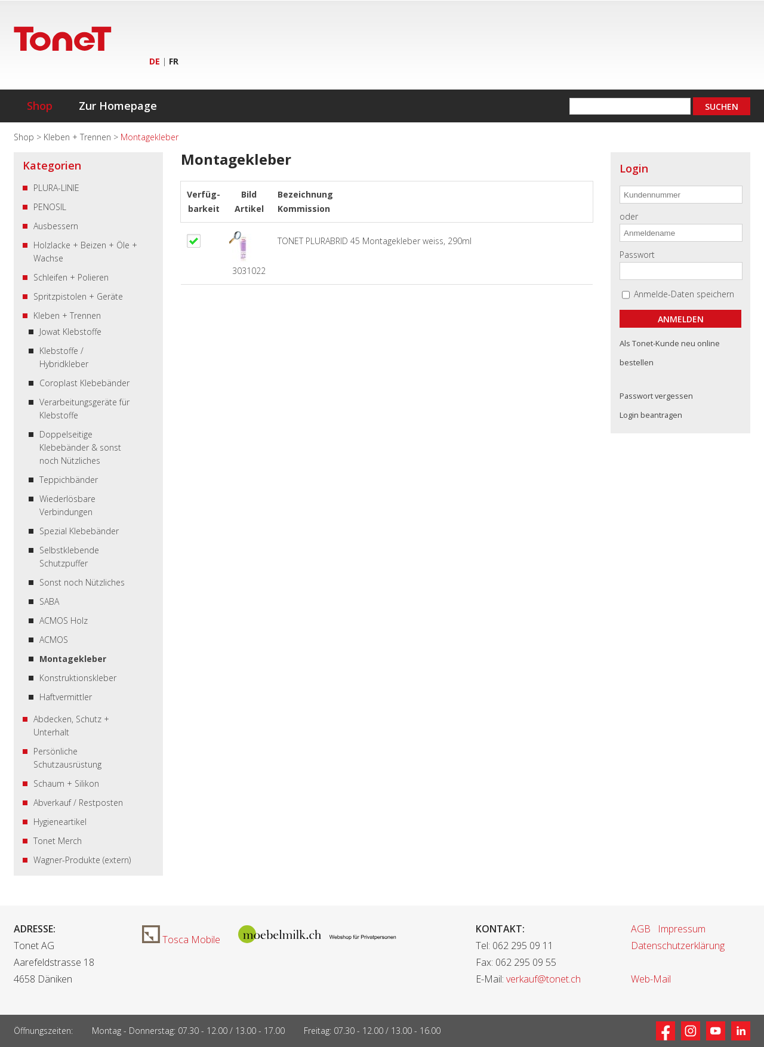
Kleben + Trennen (78, 137)
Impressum (682, 928)
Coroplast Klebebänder (84, 383)
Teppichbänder (68, 479)
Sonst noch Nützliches (82, 582)
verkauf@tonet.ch (543, 979)
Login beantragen (651, 414)
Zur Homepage (118, 105)
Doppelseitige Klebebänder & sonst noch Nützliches (80, 447)
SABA (49, 601)
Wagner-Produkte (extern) (82, 860)
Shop (40, 105)
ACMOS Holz (63, 620)
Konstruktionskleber (77, 677)
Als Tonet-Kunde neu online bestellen (670, 353)
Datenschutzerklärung (678, 945)
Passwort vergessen (656, 395)
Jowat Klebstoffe (70, 331)
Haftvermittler (65, 697)
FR (173, 61)
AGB (641, 928)
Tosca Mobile (181, 939)
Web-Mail (651, 979)
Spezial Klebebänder (79, 531)
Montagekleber (72, 658)
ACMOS (53, 639)
